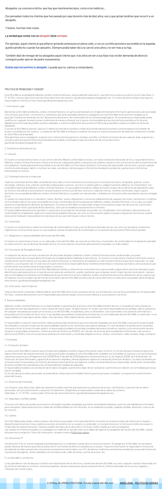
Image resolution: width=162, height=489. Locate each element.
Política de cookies (80, 432)
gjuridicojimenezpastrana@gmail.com (92, 97)
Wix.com (108, 483)
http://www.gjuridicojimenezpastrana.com (52, 100)
